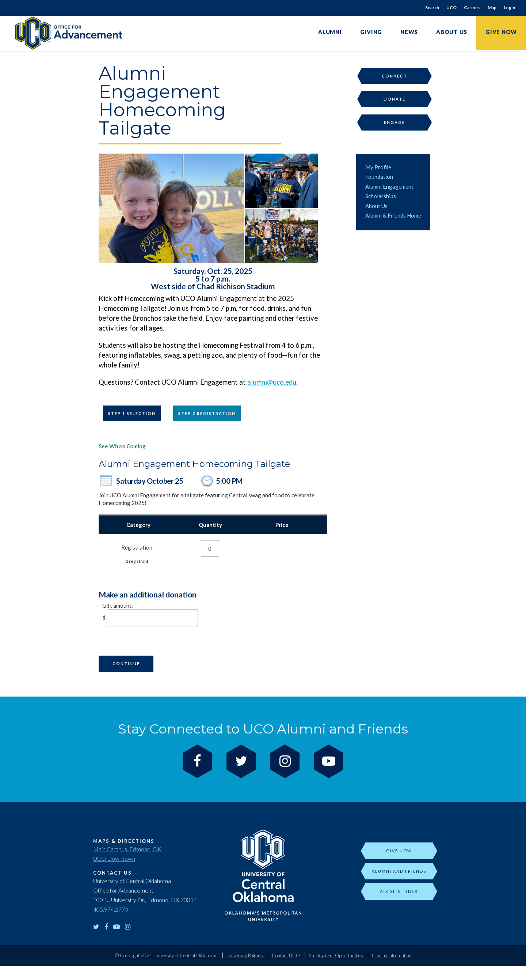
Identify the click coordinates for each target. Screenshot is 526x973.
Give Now (399, 850)
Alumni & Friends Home (393, 215)
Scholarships (380, 196)
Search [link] (432, 7)
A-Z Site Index (399, 891)
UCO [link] (451, 7)
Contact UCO (286, 955)
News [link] (409, 32)
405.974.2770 (110, 909)
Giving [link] (371, 32)
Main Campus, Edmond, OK (127, 848)
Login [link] (509, 7)
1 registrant (137, 561)
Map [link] (492, 7)
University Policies (244, 955)
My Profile (378, 167)
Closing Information (391, 955)
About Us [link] (451, 32)
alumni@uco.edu (271, 382)
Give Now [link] (501, 32)
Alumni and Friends (399, 871)
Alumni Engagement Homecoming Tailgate (194, 464)
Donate (394, 99)
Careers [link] (472, 7)
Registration (136, 547)
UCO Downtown (114, 858)
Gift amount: (117, 605)
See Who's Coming (122, 446)
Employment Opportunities (336, 955)
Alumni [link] (330, 32)
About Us (376, 206)
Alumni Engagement (389, 186)
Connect (394, 75)
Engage (394, 122)
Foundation (379, 176)
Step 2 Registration (207, 413)
